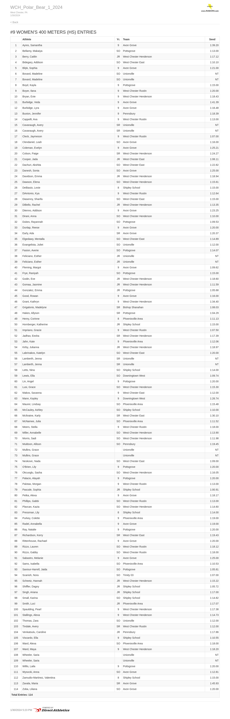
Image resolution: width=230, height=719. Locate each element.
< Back (14, 22)
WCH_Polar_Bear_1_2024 (36, 7)
